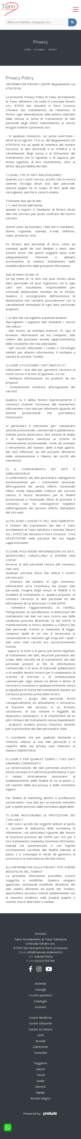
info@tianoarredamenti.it (44, 952)
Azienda (40, 983)
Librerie (40, 1086)
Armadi (41, 1041)
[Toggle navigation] (75, 9)
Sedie (41, 1081)
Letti (40, 1035)
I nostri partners (40, 995)
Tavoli (40, 1075)
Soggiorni (40, 1063)
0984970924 (43, 956)
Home (27, 49)
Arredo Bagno (40, 1098)
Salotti (40, 1069)
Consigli (40, 989)
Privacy (53, 49)
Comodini (40, 1053)
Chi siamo (39, 49)
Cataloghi (40, 1001)
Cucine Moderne (40, 1017)
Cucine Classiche (40, 1023)
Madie (40, 1092)
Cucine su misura (40, 1029)
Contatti (40, 1007)
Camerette (40, 1047)
